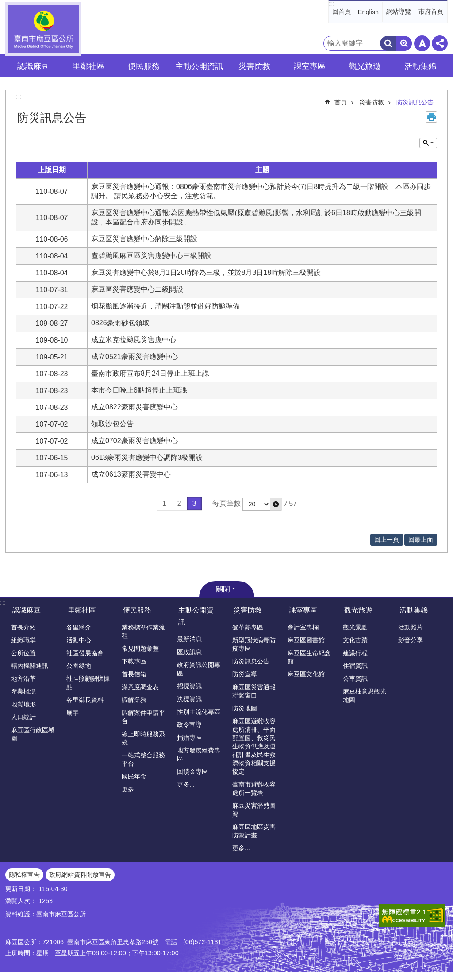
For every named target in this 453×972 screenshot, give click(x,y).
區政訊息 (189, 652)
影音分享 (410, 640)
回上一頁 (386, 539)
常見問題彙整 (140, 648)
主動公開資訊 (196, 616)
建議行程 (355, 652)
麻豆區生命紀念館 (309, 657)
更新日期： (20, 888)
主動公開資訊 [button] (199, 66)
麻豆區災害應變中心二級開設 (137, 289)
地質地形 (23, 704)
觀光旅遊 (358, 610)
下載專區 (134, 661)
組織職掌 (23, 640)
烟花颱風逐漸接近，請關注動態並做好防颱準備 (165, 306)
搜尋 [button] (388, 43)
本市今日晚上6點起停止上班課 (142, 390)
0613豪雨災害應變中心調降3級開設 (147, 457)
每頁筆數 (226, 503)
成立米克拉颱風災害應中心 (133, 339)
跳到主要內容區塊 (4, 4)
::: (331, 4)
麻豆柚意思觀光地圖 (364, 695)
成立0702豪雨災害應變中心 (134, 440)
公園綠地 (78, 665)
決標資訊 (189, 698)
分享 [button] (440, 43)
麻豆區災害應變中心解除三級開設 (144, 239)
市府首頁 (430, 11)
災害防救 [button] (254, 66)
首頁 (340, 102)
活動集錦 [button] (420, 66)
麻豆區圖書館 (306, 640)
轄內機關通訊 (29, 665)
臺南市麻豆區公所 (43, 29)
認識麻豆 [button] (33, 66)
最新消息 (189, 639)
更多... (130, 789)
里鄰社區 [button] (88, 66)
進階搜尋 (404, 43)
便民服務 (137, 610)
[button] (276, 504)
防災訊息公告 (415, 102)
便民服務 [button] (144, 66)
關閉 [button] (223, 589)
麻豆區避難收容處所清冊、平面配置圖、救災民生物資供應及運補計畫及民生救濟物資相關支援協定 (254, 746)
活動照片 (410, 627)
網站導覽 (398, 11)
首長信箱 (134, 674)
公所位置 (23, 652)
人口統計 (23, 717)
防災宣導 (244, 674)
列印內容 (431, 117)
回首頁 (341, 11)
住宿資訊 (355, 665)
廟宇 (72, 712)
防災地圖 (244, 708)
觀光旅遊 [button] (365, 66)
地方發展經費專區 (198, 754)
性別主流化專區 (198, 711)
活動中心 (78, 640)
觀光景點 (355, 627)
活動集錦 (413, 610)
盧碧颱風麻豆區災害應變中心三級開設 (151, 255)
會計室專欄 (303, 627)
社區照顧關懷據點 (88, 682)
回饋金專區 (192, 771)
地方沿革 (23, 678)
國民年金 (134, 776)
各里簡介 (78, 627)
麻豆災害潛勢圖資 (254, 810)
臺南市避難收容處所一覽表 (254, 788)
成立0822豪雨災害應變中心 (134, 407)
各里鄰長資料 (85, 699)
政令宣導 (189, 724)
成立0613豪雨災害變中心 (131, 474)
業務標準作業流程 (143, 631)
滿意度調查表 (140, 686)
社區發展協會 (85, 652)
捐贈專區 (189, 737)
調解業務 (134, 699)
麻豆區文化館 (306, 674)
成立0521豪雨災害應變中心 (134, 356)
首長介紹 (23, 627)
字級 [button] (422, 43)
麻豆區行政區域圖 (32, 734)
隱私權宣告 (24, 874)
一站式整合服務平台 (143, 759)
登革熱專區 (247, 627)
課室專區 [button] (310, 66)
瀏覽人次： (20, 900)
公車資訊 (355, 678)
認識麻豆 (26, 610)
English (368, 11)
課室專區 (303, 610)
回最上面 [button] (420, 539)
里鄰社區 (82, 610)
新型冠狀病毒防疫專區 (254, 644)
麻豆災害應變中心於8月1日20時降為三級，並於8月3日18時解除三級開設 (206, 272)
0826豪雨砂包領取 (120, 323)
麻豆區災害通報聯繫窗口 (254, 691)
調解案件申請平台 (143, 717)
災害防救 (371, 102)
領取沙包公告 (112, 424)
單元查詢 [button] (428, 143)
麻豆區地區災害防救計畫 (254, 831)
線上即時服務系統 (143, 738)
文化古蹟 (355, 640)
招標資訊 (189, 686)
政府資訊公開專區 (198, 669)
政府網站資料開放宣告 (80, 874)
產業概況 (23, 691)
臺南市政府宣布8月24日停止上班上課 (150, 373)
